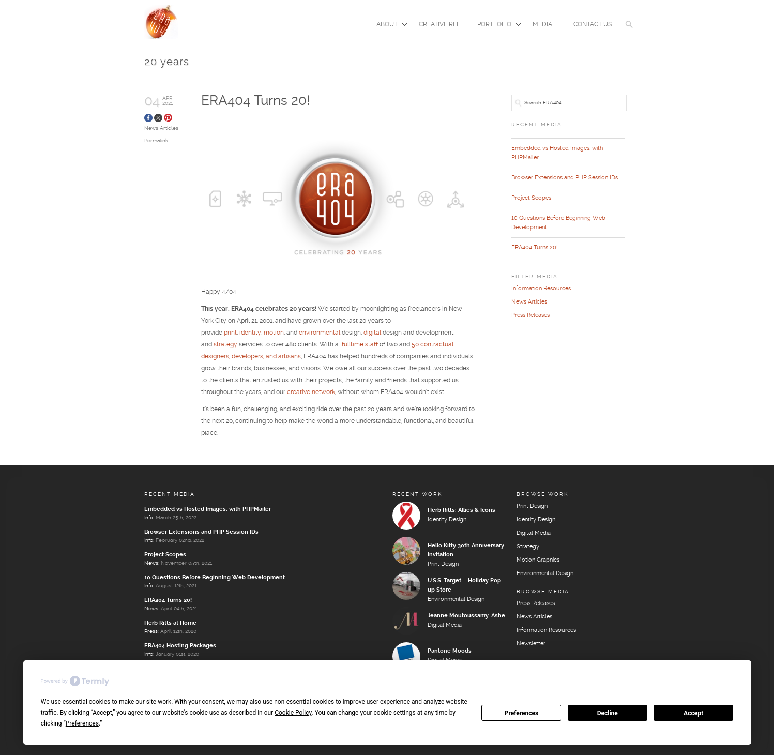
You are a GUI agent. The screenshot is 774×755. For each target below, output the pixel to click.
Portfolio (496, 25)
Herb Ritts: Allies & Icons (461, 510)
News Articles (161, 128)
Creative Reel (441, 24)
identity (250, 332)
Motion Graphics (538, 560)
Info (148, 517)
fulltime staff (360, 344)
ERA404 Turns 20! (255, 101)
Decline (607, 713)
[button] (629, 31)
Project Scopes (531, 198)
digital (372, 332)
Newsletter (531, 644)
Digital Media (445, 625)
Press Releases (530, 315)
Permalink (156, 140)
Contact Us (592, 24)
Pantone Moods (450, 651)
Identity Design (447, 520)
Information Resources (541, 288)
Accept (693, 713)
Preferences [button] (82, 723)
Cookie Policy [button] (293, 712)
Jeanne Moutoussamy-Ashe (466, 616)
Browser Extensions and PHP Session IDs (564, 178)
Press (151, 631)
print (230, 332)
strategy (225, 344)
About (388, 25)
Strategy (528, 546)
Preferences (522, 713)
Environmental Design (456, 599)
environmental (319, 332)
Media (543, 25)
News (151, 563)
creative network (311, 392)
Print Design (443, 564)
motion (274, 332)
